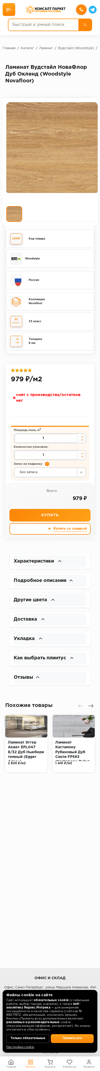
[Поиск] (85, 25)
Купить (50, 515)
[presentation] (80, 706)
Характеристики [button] (38, 561)
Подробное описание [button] (43, 580)
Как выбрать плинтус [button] (44, 658)
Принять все (72, 1038)
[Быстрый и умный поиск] (43, 25)
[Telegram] (92, 9)
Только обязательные (28, 1038)
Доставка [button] (29, 619)
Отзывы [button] (26, 677)
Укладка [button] (28, 639)
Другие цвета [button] (34, 600)
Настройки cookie (20, 1047)
